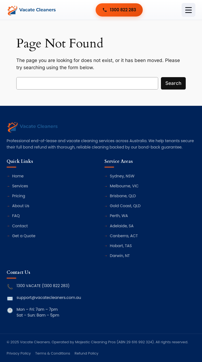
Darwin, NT (120, 255)
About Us (20, 206)
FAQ (16, 215)
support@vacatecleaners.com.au (49, 297)
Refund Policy (86, 353)
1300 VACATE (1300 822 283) (43, 285)
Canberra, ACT (124, 236)
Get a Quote (23, 236)
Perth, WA (119, 215)
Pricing (18, 196)
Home (18, 176)
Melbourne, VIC (124, 186)
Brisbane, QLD (123, 196)
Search (173, 83)
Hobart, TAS (121, 245)
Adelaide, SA (122, 226)
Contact (20, 226)
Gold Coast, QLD (125, 206)
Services (20, 186)
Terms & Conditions (52, 353)
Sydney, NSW (122, 176)
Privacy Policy (19, 353)
